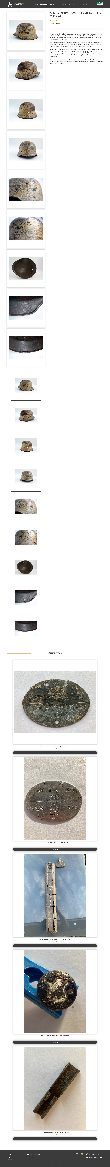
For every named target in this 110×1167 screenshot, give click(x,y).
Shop (36, 4)
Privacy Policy (30, 1157)
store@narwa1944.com (94, 1157)
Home (9, 10)
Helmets (20, 10)
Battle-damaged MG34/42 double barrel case (55, 939)
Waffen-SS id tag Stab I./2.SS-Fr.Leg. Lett (55, 746)
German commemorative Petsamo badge (55, 1036)
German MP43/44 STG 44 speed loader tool (55, 1132)
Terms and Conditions (33, 1154)
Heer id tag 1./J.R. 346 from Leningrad (55, 843)
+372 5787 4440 (68, 4)
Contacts (51, 4)
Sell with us (43, 4)
